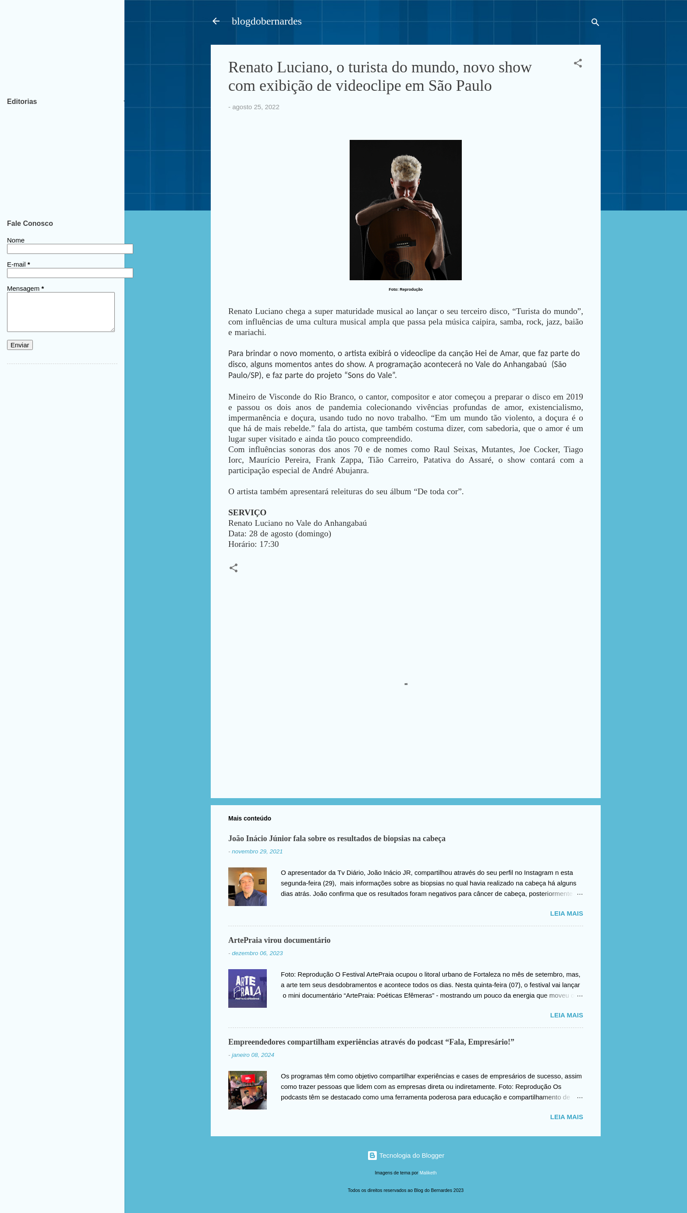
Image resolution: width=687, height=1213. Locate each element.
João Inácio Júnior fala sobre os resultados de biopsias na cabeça (337, 838)
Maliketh (428, 1172)
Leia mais (566, 913)
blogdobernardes (267, 21)
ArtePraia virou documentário (279, 940)
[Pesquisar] (595, 24)
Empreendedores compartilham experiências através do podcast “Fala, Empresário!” (371, 1042)
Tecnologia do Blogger (405, 1155)
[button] (578, 64)
